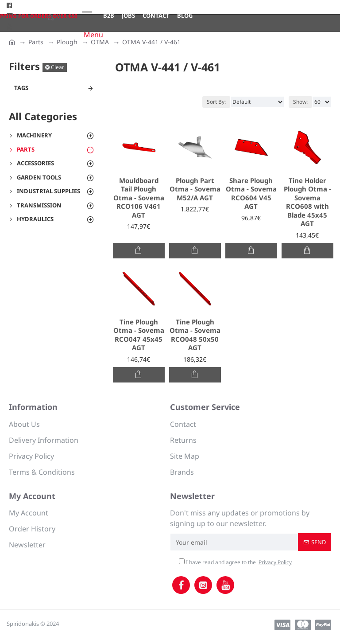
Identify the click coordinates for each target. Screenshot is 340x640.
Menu (93, 34)
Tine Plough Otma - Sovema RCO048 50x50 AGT (195, 335)
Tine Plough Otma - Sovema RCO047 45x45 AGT (138, 335)
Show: (300, 101)
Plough (67, 42)
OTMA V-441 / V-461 (151, 42)
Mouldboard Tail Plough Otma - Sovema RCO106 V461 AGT (138, 197)
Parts (35, 42)
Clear (57, 67)
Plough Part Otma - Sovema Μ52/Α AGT (195, 189)
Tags (21, 88)
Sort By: (216, 101)
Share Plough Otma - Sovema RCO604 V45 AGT (251, 193)
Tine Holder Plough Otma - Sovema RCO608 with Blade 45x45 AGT (307, 202)
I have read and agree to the (236, 562)
